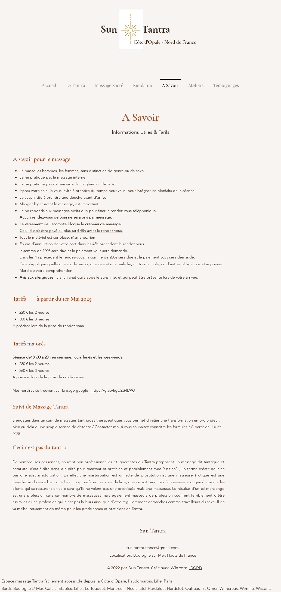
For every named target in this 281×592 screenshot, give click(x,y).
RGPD (195, 567)
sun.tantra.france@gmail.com (152, 547)
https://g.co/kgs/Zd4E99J (113, 390)
